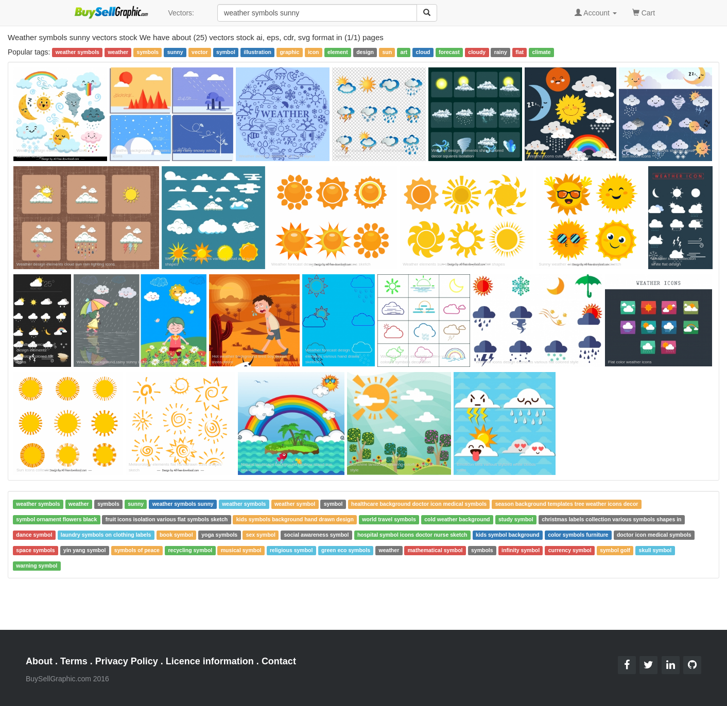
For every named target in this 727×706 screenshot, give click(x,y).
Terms (74, 661)
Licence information (210, 661)
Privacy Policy (126, 661)
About (39, 661)
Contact (279, 661)
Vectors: (181, 13)
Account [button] (596, 13)
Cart (643, 12)
